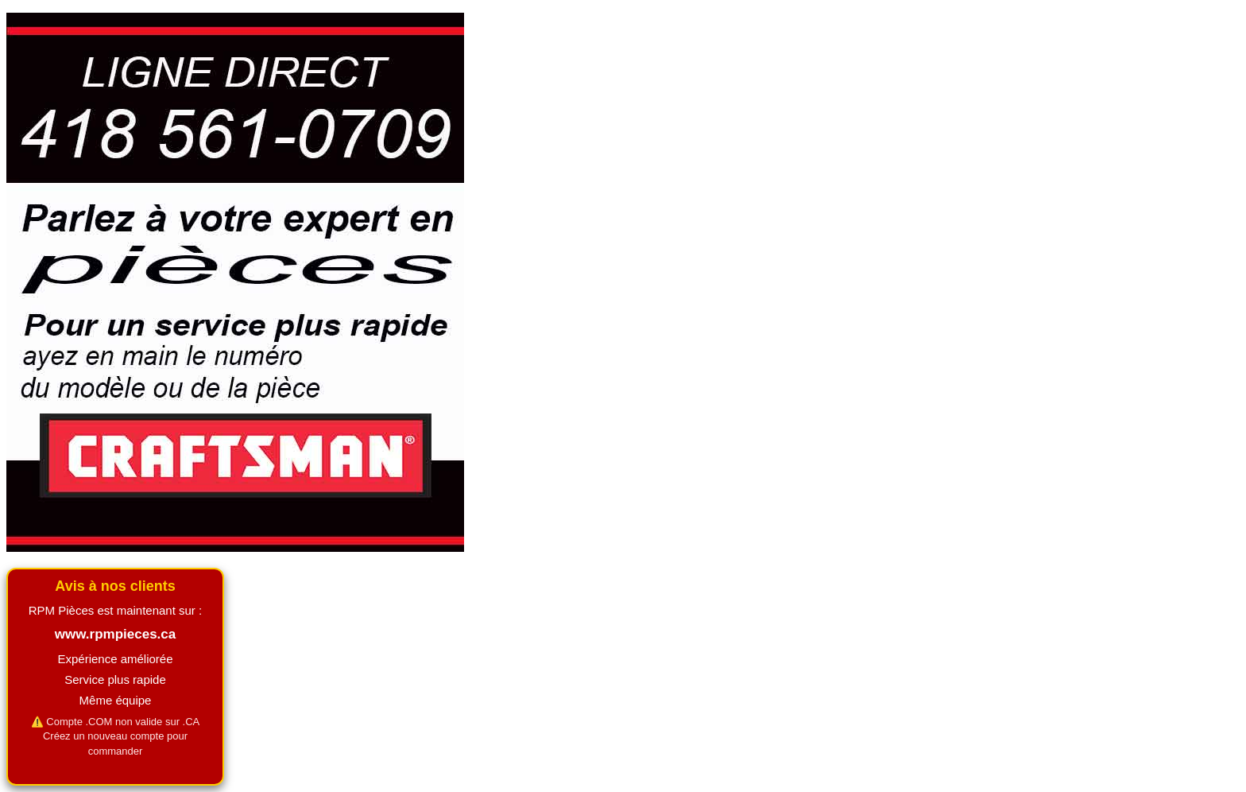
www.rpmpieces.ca (115, 634)
